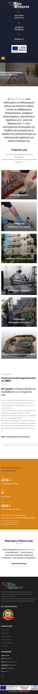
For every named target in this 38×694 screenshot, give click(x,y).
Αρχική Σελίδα (5, 630)
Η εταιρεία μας (5, 633)
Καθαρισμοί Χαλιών (19, 195)
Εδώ (31, 437)
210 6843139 (19, 27)
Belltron (15, 691)
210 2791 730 (19, 18)
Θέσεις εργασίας (5, 636)
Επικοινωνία (4, 646)
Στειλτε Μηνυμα (9, 522)
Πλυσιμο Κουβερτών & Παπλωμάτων (19, 354)
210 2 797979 (19, 15)
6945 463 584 (19, 29)
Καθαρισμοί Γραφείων (18, 290)
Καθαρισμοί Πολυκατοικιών (19, 258)
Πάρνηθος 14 (19, 39)
